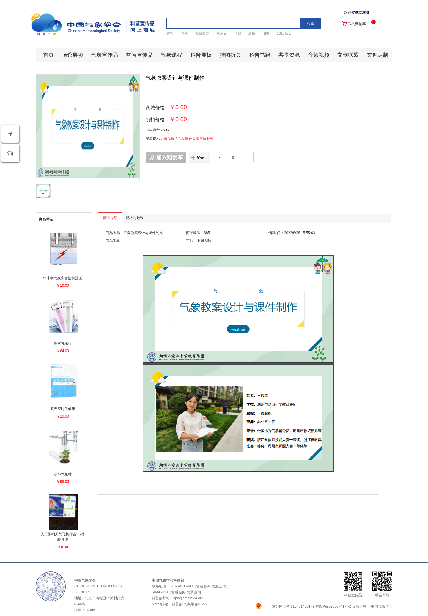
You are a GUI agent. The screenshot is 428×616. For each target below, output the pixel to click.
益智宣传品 (139, 55)
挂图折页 (230, 55)
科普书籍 (259, 55)
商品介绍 (110, 218)
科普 (237, 33)
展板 (251, 33)
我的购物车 (357, 24)
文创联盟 (348, 55)
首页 (48, 55)
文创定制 (377, 55)
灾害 (170, 33)
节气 (184, 33)
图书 (266, 33)
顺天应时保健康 (62, 409)
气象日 (221, 33)
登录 (354, 12)
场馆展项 (72, 55)
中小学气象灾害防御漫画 (62, 278)
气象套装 (202, 33)
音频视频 (318, 55)
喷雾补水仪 (63, 343)
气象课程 (171, 55)
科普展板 (201, 55)
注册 (365, 12)
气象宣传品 (104, 55)
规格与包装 (135, 218)
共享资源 (289, 55)
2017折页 (284, 33)
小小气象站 (63, 474)
